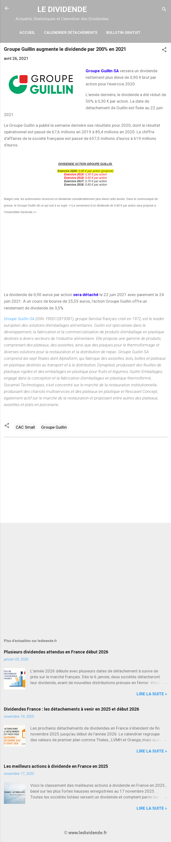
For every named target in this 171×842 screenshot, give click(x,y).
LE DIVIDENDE (62, 9)
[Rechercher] (164, 9)
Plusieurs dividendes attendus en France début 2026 (56, 651)
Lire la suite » (152, 693)
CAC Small (25, 427)
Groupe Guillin (54, 427)
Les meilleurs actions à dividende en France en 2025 (56, 766)
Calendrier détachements (71, 32)
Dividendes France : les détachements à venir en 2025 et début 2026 (71, 709)
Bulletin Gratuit (123, 32)
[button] (164, 50)
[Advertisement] (85, 253)
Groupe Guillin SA (19, 318)
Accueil (27, 32)
